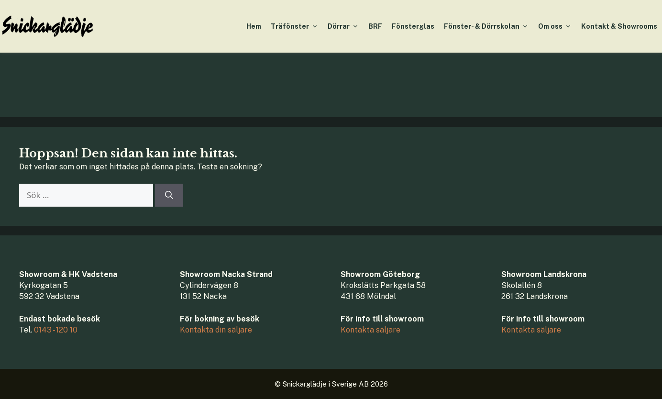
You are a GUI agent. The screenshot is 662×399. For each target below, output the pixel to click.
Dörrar (346, 26)
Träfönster (297, 26)
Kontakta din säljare (216, 329)
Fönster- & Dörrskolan (488, 26)
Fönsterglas (413, 26)
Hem (253, 26)
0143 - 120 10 (55, 329)
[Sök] (169, 195)
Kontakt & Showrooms (619, 26)
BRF (375, 26)
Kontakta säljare (370, 329)
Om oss (557, 26)
